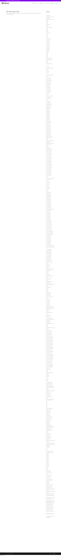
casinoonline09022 (49, 221)
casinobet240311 (48, 203)
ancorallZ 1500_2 (48, 79)
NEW (47, 324)
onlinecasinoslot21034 (49, 341)
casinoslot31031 (48, 242)
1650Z (47, 34)
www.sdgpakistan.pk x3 (49, 504)
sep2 (47, 404)
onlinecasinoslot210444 (49, 343)
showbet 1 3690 (48, 409)
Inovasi (47, 288)
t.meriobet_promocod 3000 (50, 443)
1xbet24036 (48, 48)
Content (47, 263)
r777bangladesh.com (49, 383)
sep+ (47, 401)
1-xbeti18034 (48, 15)
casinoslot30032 (48, 241)
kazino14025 (48, 301)
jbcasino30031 (48, 295)
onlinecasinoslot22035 (49, 344)
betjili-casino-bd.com (49, 136)
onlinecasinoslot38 (49, 362)
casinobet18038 (48, 200)
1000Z (47, 23)
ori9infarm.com (48, 369)
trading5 (47, 459)
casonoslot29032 (48, 257)
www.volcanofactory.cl (49, 509)
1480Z (47, 30)
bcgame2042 (48, 111)
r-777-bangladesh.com (49, 382)
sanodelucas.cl (48, 393)
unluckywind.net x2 (49, 472)
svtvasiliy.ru (48, 441)
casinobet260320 (48, 206)
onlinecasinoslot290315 (49, 359)
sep (46, 397)
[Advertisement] (50, 535)
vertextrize (47, 477)
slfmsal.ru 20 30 (48, 419)
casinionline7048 (48, 175)
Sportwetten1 (48, 436)
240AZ (47, 55)
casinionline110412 (49, 150)
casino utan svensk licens (50, 178)
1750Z (47, 35)
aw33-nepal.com (48, 98)
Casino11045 (48, 182)
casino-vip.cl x (48, 179)
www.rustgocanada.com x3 (50, 500)
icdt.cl (47, 285)
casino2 (47, 185)
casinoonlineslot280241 (49, 234)
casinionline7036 (48, 172)
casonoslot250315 (48, 250)
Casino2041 (48, 186)
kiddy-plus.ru (48, 309)
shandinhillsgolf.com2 (49, 408)
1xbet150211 (48, 45)
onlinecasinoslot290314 (49, 358)
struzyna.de (48, 438)
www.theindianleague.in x (50, 506)
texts (47, 449)
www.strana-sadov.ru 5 (49, 505)
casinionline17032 (49, 153)
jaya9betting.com (48, 292)
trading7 (47, 462)
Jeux (46, 298)
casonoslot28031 (48, 256)
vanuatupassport (48, 476)
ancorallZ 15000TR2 (49, 80)
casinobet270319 (48, 207)
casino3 (47, 189)
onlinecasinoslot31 (49, 361)
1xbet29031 (48, 51)
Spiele (47, 431)
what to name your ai (49, 486)
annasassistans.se (49, 91)
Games (47, 277)
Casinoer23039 (48, 220)
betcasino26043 (48, 129)
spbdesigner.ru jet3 (49, 430)
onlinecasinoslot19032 (49, 338)
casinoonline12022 (49, 224)
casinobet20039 (48, 202)
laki (46, 313)
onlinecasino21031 (49, 331)
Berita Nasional (48, 123)
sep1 (47, 402)
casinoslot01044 (48, 235)
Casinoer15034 (48, 213)
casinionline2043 (48, 160)
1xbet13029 (48, 42)
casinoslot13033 (48, 238)
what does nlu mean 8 (49, 484)
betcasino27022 (48, 130)
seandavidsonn (48, 394)
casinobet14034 (48, 195)
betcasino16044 (48, 128)
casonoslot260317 (48, 253)
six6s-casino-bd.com (49, 416)
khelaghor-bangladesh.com (50, 308)
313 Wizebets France (49, 58)
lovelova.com (48, 316)
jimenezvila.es (48, 299)
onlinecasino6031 (48, 333)
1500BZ (47, 31)
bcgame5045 (48, 115)
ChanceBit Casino (48, 259)
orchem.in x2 (48, 368)
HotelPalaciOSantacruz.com (50, 284)
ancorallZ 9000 (48, 90)
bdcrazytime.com (48, 122)
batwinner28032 (48, 105)
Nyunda (47, 329)
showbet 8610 (48, 414)
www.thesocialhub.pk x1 (49, 508)
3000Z (47, 56)
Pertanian (47, 375)
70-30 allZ (47, 72)
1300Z (47, 28)
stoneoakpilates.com (49, 437)
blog (46, 146)
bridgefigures (48, 147)
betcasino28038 (48, 132)
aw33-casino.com (48, 97)
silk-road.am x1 (48, 415)
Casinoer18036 (48, 216)
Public (47, 380)
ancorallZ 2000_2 (48, 83)
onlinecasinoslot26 (49, 352)
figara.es (47, 273)
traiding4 (47, 466)
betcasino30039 (48, 133)
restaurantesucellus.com (50, 387)
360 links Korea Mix (49, 59)
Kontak (57, 3)
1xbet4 (47, 52)
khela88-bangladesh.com (50, 306)
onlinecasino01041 (49, 330)
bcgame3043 (48, 114)
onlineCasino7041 (48, 334)
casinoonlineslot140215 (49, 231)
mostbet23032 (48, 322)
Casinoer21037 (48, 217)
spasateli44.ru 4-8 (48, 429)
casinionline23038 (49, 164)
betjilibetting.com (48, 137)
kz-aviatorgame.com (49, 312)
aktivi (47, 76)
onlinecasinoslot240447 (49, 348)
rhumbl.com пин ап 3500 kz (50, 390)
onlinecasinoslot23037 (49, 345)
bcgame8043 (48, 119)
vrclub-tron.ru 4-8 (48, 480)
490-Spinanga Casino (49, 63)
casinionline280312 (49, 167)
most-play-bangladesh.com (50, 319)
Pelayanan (47, 373)
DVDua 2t (47, 271)
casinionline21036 (49, 161)
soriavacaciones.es (49, 425)
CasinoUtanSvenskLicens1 (50, 245)
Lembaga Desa (41, 3)
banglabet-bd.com (49, 104)
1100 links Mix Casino (49, 27)
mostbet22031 (48, 320)
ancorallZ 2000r (48, 84)
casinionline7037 (48, 174)
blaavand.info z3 (48, 144)
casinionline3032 (48, 168)
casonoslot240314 (48, 249)
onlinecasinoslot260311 (49, 354)
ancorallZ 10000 (48, 77)
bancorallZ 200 (48, 101)
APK (46, 94)
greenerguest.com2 (49, 281)
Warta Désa (47, 3)
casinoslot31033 (48, 244)
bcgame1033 (48, 109)
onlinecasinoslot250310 (49, 351)
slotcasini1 (47, 422)
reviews (47, 389)
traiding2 (47, 465)
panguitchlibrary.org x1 (49, 372)
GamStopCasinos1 (49, 278)
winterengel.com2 (48, 487)
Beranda (33, 3)
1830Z (47, 37)
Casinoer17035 (48, 214)
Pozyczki (47, 379)
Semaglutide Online (49, 396)
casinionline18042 (49, 157)
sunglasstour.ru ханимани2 (50, 440)
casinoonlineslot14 (49, 230)
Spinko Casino (48, 433)
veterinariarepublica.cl (49, 479)
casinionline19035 (49, 158)
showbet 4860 (48, 411)
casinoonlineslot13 (49, 228)
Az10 (47, 100)
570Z (47, 69)
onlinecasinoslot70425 (49, 365)
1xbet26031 (48, 49)
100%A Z (47, 21)
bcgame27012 (48, 112)
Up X (46, 473)
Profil (36, 3)
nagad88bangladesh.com (50, 323)
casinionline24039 (49, 165)
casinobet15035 (48, 196)
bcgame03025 (48, 108)
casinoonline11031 (49, 223)
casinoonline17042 (49, 227)
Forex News (48, 274)
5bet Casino (48, 70)
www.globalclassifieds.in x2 (50, 493)
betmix (47, 139)
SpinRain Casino (48, 434)
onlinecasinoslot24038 (49, 347)
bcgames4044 (48, 121)
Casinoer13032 (48, 210)
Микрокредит (48, 517)
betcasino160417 (48, 126)
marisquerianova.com (49, 317)
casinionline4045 (48, 171)
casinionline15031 (49, 151)
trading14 (47, 456)
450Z (47, 62)
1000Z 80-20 (48, 24)
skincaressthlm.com (49, 418)
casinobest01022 (48, 192)
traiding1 (47, 463)
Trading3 (47, 458)
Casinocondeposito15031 (50, 209)
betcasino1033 (48, 125)
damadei (47, 267)
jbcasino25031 (48, 294)
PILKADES (47, 376)
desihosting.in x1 (48, 270)
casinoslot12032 (48, 237)
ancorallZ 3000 (48, 87)
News (47, 326)
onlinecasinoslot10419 (49, 336)
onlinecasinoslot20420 (49, 340)
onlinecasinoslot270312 (49, 355)
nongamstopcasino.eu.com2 (50, 327)
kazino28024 (48, 302)
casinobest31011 (48, 193)
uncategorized (48, 470)
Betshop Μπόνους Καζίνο (50, 140)
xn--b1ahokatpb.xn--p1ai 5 (50, 516)
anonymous (48, 93)
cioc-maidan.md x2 (49, 260)
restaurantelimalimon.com (50, 386)
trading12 (47, 455)
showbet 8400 (48, 412)
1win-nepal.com (48, 38)
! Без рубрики (48, 12)
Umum (47, 469)
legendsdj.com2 (48, 315)
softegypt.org (48, 423)
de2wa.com (11, 553)
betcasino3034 (48, 135)
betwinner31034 (48, 142)
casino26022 (48, 188)
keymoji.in (47, 305)
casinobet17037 (48, 199)
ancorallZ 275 (48, 86)
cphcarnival (48, 264)
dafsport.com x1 (48, 266)
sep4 (47, 407)
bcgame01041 (48, 107)
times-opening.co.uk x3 (49, 452)
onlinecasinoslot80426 (49, 366)
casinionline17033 (49, 154)
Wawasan (52, 3)
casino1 (47, 181)
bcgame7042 (48, 118)
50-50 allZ (47, 66)
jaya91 (47, 291)
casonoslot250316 (48, 252)
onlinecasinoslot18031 (49, 337)
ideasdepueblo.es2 (49, 287)
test (46, 448)
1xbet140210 (48, 44)
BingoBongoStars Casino (49, 143)
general (47, 280)
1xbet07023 (48, 41)
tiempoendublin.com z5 (49, 451)
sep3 (47, 405)
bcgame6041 (48, 116)
